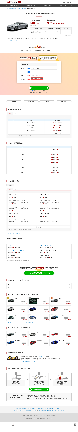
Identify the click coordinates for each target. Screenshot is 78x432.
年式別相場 (14, 101)
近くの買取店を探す (47, 5)
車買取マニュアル (63, 5)
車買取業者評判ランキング (31, 5)
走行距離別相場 (31, 101)
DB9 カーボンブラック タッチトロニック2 (16, 250)
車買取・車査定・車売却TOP (21, 408)
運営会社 (62, 410)
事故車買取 (69, 2)
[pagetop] (75, 425)
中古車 (58, 2)
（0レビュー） (65, 32)
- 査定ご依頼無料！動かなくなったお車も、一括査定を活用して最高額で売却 (39, 416)
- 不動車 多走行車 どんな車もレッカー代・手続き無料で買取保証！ (39, 415)
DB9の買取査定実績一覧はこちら (14, 40)
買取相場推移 (63, 101)
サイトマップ (57, 410)
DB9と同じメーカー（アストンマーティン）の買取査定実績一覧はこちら (22, 322)
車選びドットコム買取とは (18, 410)
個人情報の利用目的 (28, 410)
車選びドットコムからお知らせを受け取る (39, 90)
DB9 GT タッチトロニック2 (45, 245)
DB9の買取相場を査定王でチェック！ (28, 361)
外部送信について (50, 410)
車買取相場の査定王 (41, 356)
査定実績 (47, 101)
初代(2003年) (16, 113)
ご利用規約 (35, 410)
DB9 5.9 (9, 245)
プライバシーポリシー (42, 410)
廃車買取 (63, 2)
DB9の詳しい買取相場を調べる (14, 233)
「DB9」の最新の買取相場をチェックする (39, 273)
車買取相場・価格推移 (14, 5)
